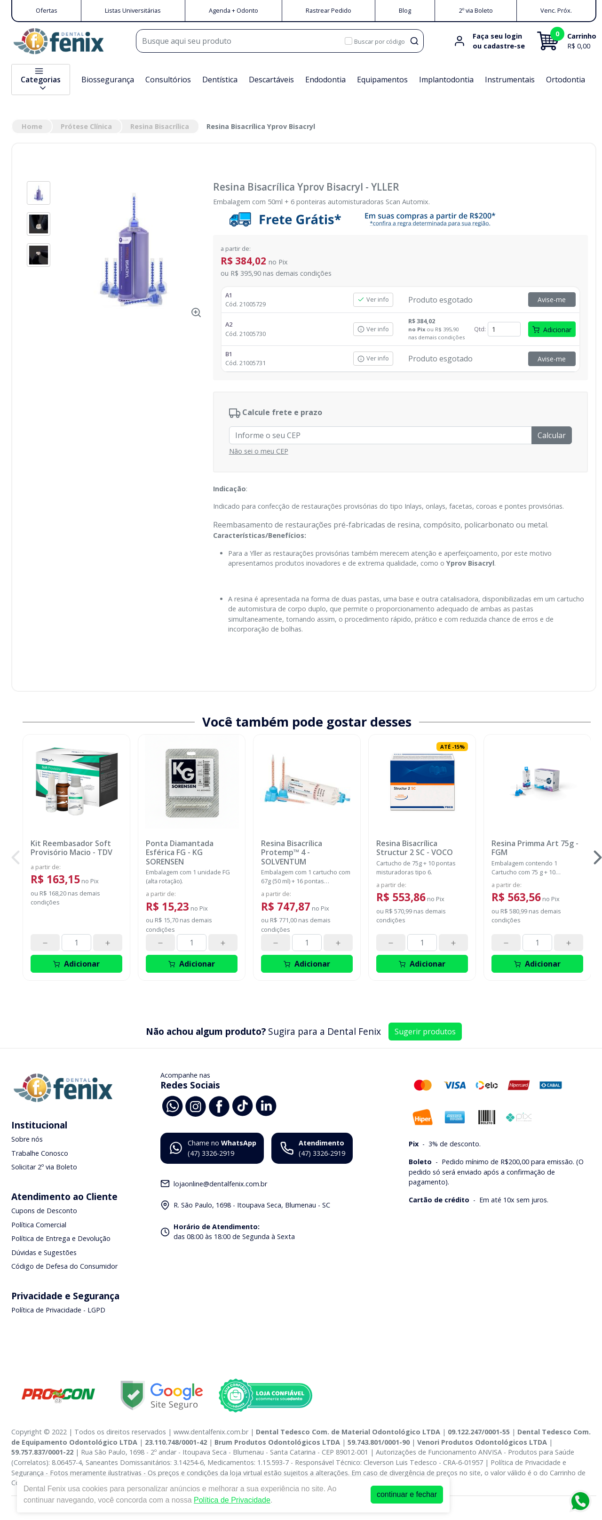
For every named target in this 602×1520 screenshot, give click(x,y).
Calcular (552, 435)
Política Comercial (38, 1224)
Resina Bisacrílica (159, 126)
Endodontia (325, 79)
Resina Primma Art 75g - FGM (534, 848)
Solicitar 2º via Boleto (44, 1167)
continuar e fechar (407, 1494)
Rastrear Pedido (328, 10)
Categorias (41, 79)
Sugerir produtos (425, 1031)
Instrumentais (510, 79)
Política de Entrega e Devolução (61, 1238)
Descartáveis (271, 79)
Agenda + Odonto (233, 10)
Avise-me (552, 299)
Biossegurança (107, 79)
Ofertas (46, 10)
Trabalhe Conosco (39, 1153)
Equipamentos (382, 79)
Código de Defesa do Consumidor (64, 1266)
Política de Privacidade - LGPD (58, 1309)
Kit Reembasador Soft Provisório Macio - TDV (71, 848)
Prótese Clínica (86, 126)
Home (32, 126)
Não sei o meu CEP (258, 451)
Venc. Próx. (556, 10)
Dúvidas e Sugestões (44, 1252)
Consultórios (168, 79)
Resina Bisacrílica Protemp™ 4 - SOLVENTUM (291, 852)
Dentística (220, 79)
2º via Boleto (476, 10)
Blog (405, 10)
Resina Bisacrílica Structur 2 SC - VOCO (414, 848)
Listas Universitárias (133, 10)
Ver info (373, 299)
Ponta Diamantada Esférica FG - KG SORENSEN (180, 852)
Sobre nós (27, 1139)
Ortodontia (565, 79)
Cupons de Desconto (44, 1210)
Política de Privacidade (232, 1500)
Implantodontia (446, 79)
